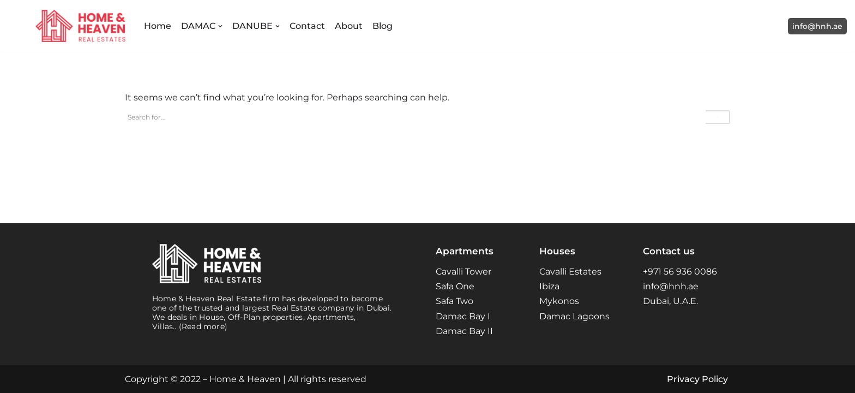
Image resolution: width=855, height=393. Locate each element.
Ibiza (549, 286)
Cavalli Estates (570, 271)
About (349, 26)
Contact (307, 26)
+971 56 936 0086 (680, 271)
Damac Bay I (463, 316)
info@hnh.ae (817, 26)
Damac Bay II (464, 331)
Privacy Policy (697, 379)
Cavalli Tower (463, 271)
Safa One (455, 286)
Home (157, 26)
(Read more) (203, 326)
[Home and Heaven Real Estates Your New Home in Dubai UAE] (80, 26)
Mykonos (559, 301)
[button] (220, 26)
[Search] (415, 117)
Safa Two (454, 301)
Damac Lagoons (574, 316)
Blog (382, 26)
